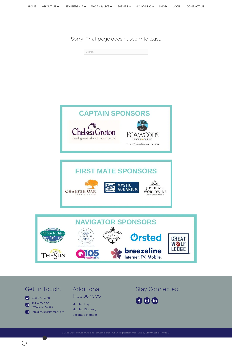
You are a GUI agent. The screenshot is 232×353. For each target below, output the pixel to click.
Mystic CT (165, 348)
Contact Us (116, 22)
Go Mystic (173, 10)
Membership (66, 10)
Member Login (81, 319)
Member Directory (84, 325)
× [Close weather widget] (45, 338)
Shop (193, 10)
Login (207, 10)
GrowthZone (152, 348)
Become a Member (84, 330)
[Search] (116, 67)
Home (25, 10)
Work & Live (93, 10)
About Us (42, 10)
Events (115, 10)
